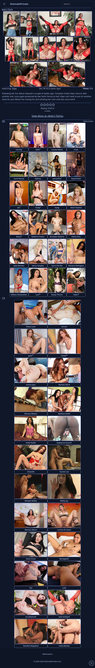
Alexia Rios (76, 236)
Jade (30, 355)
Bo (18, 207)
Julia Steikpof (64, 617)
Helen (76, 294)
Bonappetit (64, 559)
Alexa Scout (31, 559)
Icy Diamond (30, 617)
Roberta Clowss (38, 236)
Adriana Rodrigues (76, 265)
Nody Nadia (31, 443)
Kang (57, 207)
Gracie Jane (31, 384)
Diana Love (30, 326)
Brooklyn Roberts (57, 236)
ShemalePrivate (19, 4)
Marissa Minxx (31, 530)
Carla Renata (64, 646)
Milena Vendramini (19, 294)
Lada (64, 588)
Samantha (57, 178)
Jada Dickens (19, 265)
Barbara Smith (64, 414)
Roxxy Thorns (57, 294)
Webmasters (47, 654)
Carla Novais (19, 178)
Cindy (38, 207)
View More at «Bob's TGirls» (47, 116)
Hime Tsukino (76, 207)
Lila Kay (19, 149)
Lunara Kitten (57, 149)
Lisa (38, 294)
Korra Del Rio (56, 265)
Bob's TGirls (7, 9)
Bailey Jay (64, 501)
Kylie (38, 149)
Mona (19, 236)
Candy (64, 355)
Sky (30, 588)
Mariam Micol (64, 384)
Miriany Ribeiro (30, 414)
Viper (14, 88)
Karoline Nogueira (30, 646)
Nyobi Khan (76, 178)
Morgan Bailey (31, 501)
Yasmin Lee (64, 472)
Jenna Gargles (38, 265)
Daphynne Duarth (64, 443)
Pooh (76, 149)
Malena (38, 178)
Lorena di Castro (64, 530)
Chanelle (30, 472)
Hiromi (64, 326)
